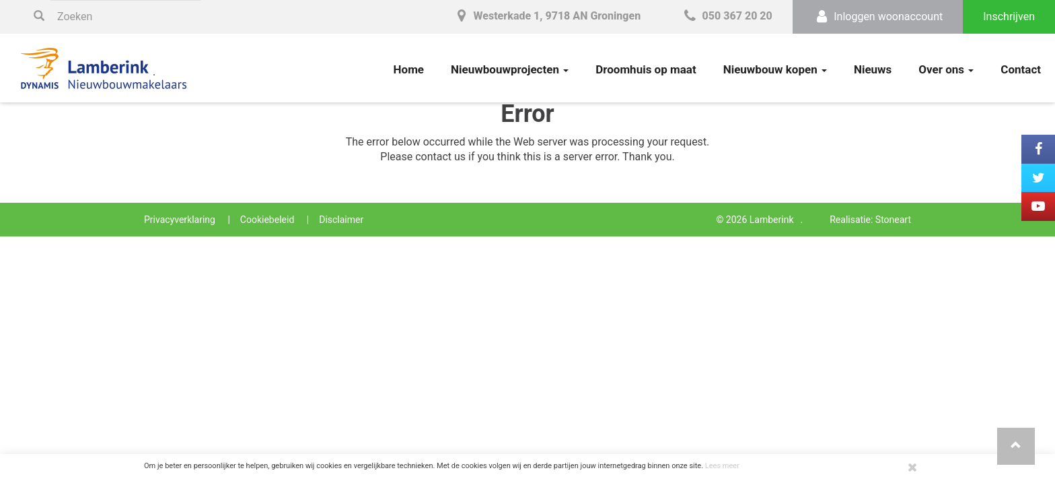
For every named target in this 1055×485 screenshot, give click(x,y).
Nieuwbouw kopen (775, 69)
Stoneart (893, 219)
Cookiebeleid (267, 219)
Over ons (946, 69)
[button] (1016, 446)
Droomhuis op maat (645, 69)
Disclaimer (341, 219)
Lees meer (722, 465)
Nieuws (873, 69)
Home (409, 69)
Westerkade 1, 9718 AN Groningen (546, 15)
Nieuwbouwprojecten (510, 69)
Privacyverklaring (179, 219)
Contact (1021, 69)
